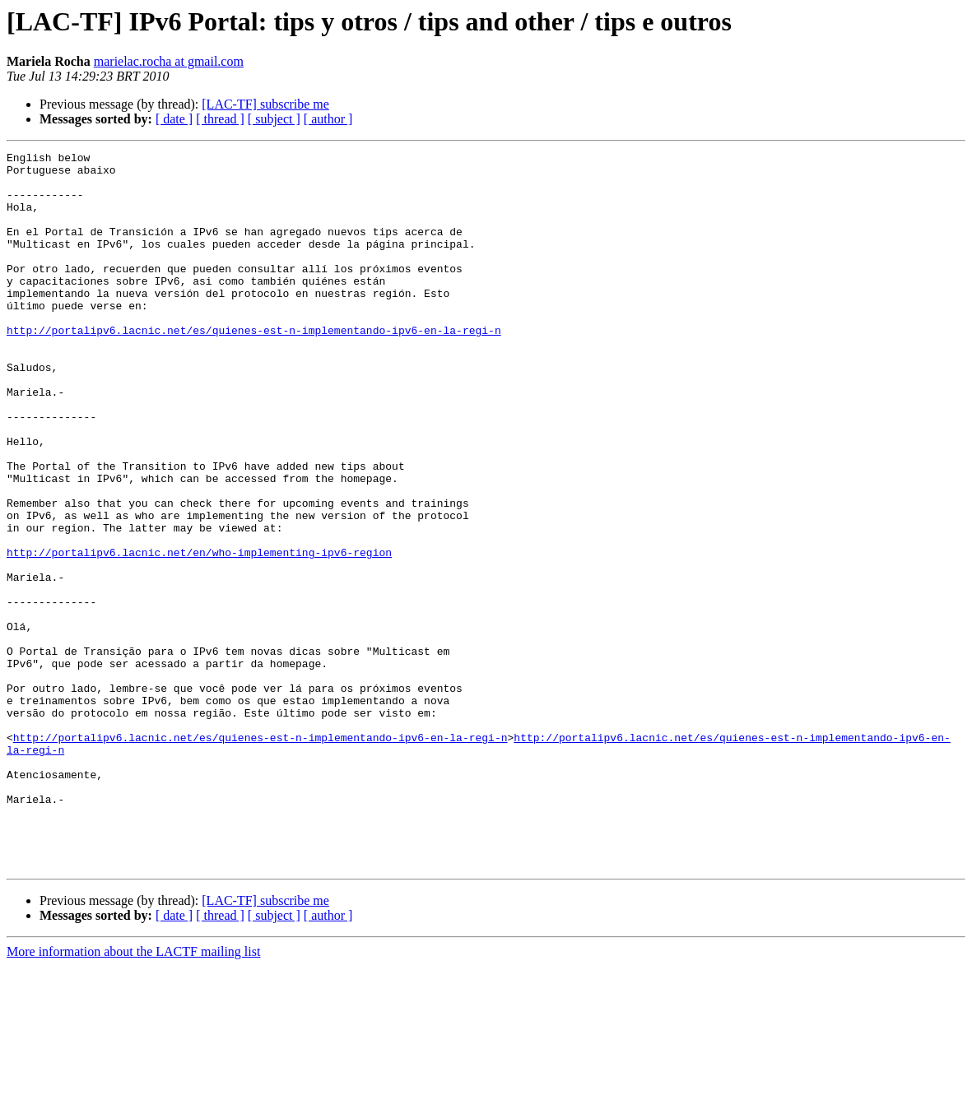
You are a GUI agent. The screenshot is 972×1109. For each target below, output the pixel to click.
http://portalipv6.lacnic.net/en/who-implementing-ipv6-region (199, 633)
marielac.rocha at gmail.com (169, 61)
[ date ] (174, 119)
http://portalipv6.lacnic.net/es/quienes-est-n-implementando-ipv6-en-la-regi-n (254, 367)
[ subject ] (274, 119)
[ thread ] (220, 119)
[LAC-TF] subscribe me (265, 104)
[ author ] (328, 119)
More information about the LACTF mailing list (133, 1095)
